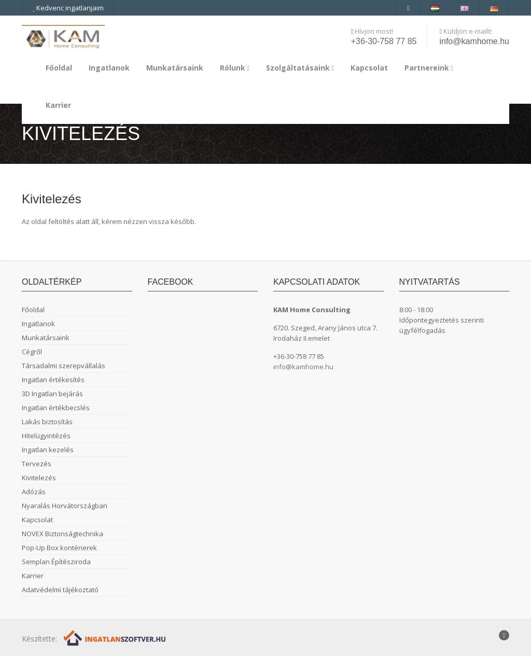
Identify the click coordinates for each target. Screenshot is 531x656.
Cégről (32, 351)
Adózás (34, 491)
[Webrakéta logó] (115, 637)
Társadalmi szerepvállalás (63, 365)
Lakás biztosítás (47, 421)
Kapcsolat (369, 68)
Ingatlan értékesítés (53, 379)
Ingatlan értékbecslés (56, 407)
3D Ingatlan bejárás (52, 393)
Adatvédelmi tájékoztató (60, 589)
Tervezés (36, 463)
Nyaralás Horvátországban (64, 505)
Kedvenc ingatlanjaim (68, 7)
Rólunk (234, 68)
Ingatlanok (109, 68)
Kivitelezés (39, 477)
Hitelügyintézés (46, 435)
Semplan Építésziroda (56, 561)
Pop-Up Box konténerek (59, 547)
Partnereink (428, 68)
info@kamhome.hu (474, 41)
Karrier (58, 105)
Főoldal (59, 68)
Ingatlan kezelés (48, 449)
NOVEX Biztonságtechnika (62, 533)
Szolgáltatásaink (300, 68)
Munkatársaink (174, 68)
